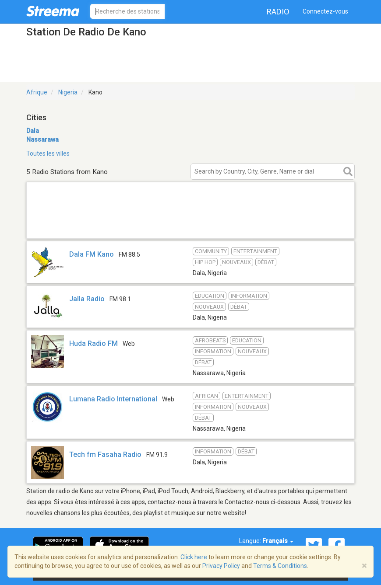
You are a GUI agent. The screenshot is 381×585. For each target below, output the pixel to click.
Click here (193, 557)
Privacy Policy (221, 565)
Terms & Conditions (280, 565)
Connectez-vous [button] (325, 11)
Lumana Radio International (113, 399)
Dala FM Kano (91, 254)
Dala (32, 130)
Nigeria (68, 92)
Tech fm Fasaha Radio (105, 454)
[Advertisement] (190, 227)
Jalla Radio (87, 299)
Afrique (36, 92)
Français (277, 540)
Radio (278, 11)
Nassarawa (42, 139)
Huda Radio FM (93, 343)
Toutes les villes (48, 153)
